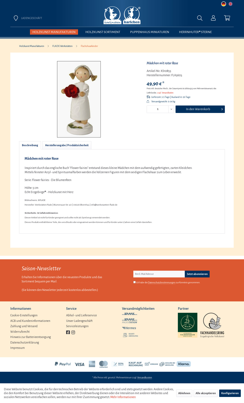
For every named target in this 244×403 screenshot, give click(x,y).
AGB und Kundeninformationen (30, 321)
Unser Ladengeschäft (79, 321)
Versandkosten (144, 377)
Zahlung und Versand (24, 326)
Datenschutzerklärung (24, 342)
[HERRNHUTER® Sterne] (195, 32)
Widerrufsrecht (20, 331)
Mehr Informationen (123, 397)
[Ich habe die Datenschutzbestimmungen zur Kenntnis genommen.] (134, 282)
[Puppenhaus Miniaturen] (149, 32)
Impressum (17, 348)
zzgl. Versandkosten (165, 93)
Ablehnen (184, 393)
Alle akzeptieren (206, 393)
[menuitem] (161, 19)
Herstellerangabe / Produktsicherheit (66, 145)
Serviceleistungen (77, 326)
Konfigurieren (230, 393)
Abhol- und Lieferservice (81, 315)
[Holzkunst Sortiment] (103, 32)
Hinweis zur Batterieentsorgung (30, 337)
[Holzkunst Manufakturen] (54, 32)
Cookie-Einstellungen (23, 315)
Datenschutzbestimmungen (161, 282)
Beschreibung (30, 145)
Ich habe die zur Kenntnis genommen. (168, 282)
